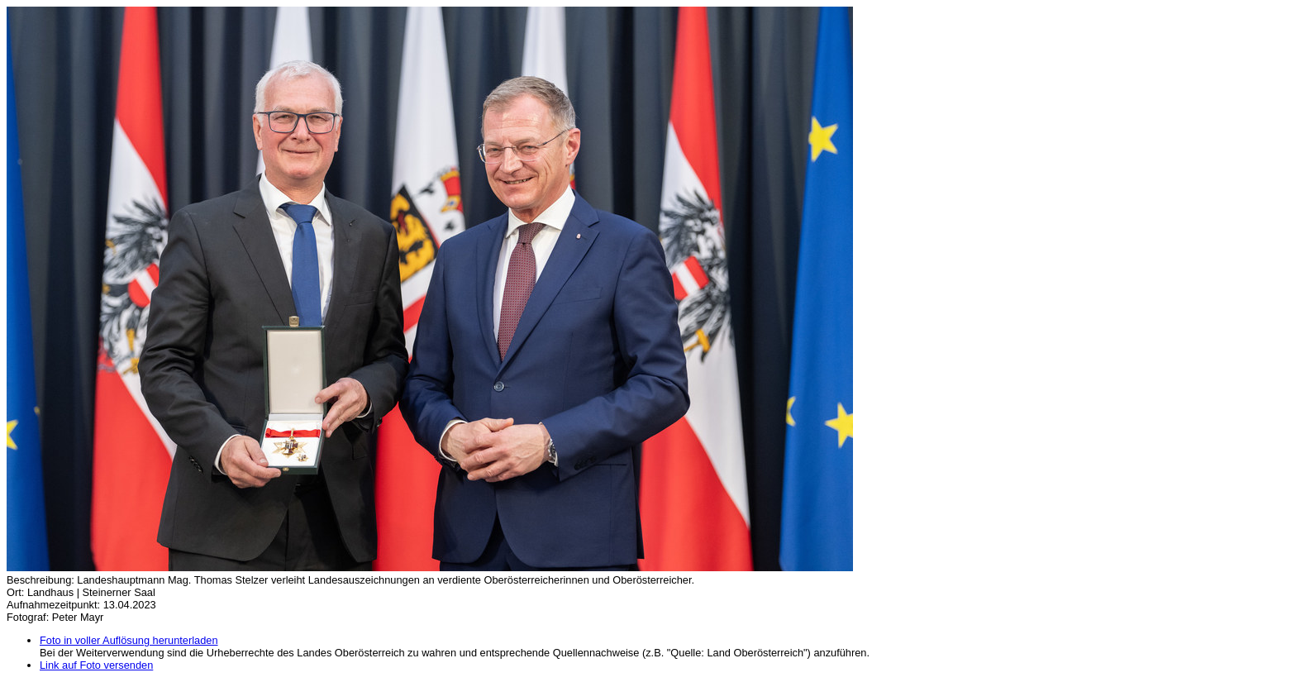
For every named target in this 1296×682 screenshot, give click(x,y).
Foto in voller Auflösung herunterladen (129, 640)
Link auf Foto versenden (96, 665)
